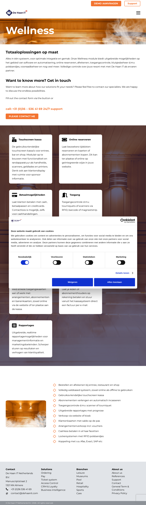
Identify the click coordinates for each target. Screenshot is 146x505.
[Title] (16, 12)
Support (116, 479)
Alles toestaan (114, 282)
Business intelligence (53, 490)
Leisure (80, 473)
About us (117, 473)
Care (79, 493)
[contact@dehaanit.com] (8, 493)
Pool (78, 479)
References (118, 476)
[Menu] (138, 12)
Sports (80, 490)
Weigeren (72, 282)
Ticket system (49, 479)
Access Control (49, 483)
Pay (43, 476)
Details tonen (122, 273)
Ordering (46, 473)
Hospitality (82, 486)
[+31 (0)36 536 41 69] (8, 489)
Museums (82, 476)
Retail (79, 483)
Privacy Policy (119, 493)
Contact (116, 483)
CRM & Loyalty (49, 486)
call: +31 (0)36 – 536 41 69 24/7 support (34, 109)
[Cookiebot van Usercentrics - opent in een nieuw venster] (122, 221)
